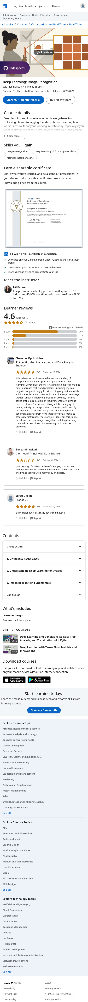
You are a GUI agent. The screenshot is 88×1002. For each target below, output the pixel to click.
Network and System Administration (23, 955)
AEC (5, 827)
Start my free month (44, 710)
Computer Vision (67, 151)
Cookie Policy (10, 999)
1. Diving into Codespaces (44, 558)
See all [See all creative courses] (7, 889)
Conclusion (44, 595)
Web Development (13, 966)
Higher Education (41, 15)
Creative (22, 24)
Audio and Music (12, 839)
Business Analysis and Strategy (20, 734)
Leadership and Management (19, 773)
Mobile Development (14, 949)
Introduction (44, 546)
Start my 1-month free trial (23, 100)
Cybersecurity (10, 915)
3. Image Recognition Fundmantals (44, 583)
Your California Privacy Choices (60, 994)
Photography (10, 855)
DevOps (7, 932)
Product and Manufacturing (18, 861)
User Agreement (53, 988)
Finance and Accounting (16, 762)
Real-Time (75, 24)
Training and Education (15, 807)
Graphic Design (11, 844)
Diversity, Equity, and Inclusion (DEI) (22, 756)
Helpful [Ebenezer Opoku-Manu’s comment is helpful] (21, 432)
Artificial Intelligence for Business (21, 728)
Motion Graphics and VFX (16, 850)
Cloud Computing (12, 910)
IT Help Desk (10, 943)
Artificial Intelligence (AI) (20, 157)
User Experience (11, 867)
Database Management (16, 926)
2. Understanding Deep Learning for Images (44, 570)
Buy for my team (12, 18)
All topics (7, 24)
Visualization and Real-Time (48, 24)
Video (6, 872)
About (48, 983)
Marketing (8, 779)
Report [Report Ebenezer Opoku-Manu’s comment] (35, 432)
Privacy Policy (10, 994)
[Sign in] (82, 6)
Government (61, 15)
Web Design (9, 884)
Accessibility (10, 988)
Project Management (14, 790)
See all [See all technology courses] (7, 972)
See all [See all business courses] (7, 813)
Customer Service (12, 751)
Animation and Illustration (17, 833)
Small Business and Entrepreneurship (23, 801)
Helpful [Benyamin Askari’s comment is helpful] (21, 478)
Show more (15, 135)
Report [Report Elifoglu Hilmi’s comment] (35, 518)
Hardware (8, 938)
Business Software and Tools (18, 739)
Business (25, 15)
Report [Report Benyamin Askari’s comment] (35, 478)
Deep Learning (43, 151)
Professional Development (17, 785)
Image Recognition (17, 151)
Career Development (14, 745)
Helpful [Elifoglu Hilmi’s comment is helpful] (21, 518)
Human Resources (13, 768)
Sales (5, 796)
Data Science (10, 921)
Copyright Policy (53, 999)
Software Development (15, 960)
